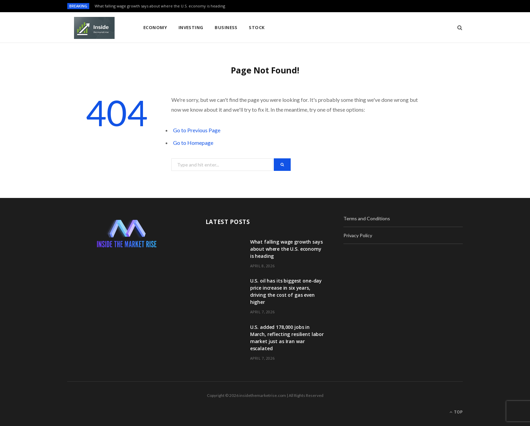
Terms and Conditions (366, 218)
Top (456, 412)
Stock (256, 27)
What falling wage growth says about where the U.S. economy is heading (160, 6)
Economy (155, 27)
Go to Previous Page (196, 130)
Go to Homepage (193, 142)
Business (226, 27)
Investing (190, 27)
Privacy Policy (357, 235)
